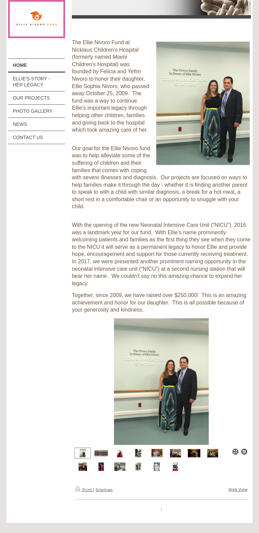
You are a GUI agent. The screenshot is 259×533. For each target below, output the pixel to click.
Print (84, 489)
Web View (238, 489)
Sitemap (104, 489)
